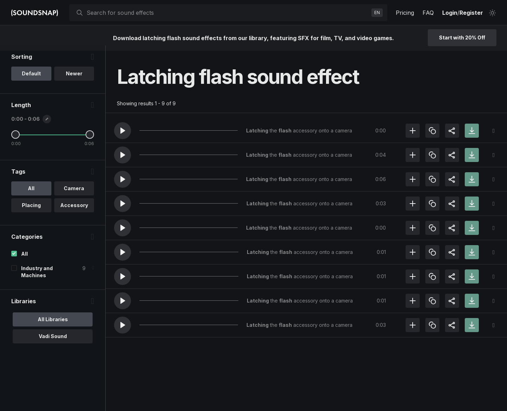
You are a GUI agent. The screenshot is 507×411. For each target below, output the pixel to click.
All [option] (31, 194)
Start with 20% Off (462, 38)
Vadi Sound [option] (53, 341)
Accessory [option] (74, 210)
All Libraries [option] (53, 325)
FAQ (428, 12)
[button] (122, 130)
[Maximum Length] (90, 140)
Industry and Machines (37, 277)
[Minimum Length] (15, 140)
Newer (74, 79)
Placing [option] (31, 210)
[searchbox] (228, 12)
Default (31, 79)
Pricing (405, 12)
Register (471, 12)
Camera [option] (74, 194)
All (24, 259)
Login (449, 12)
